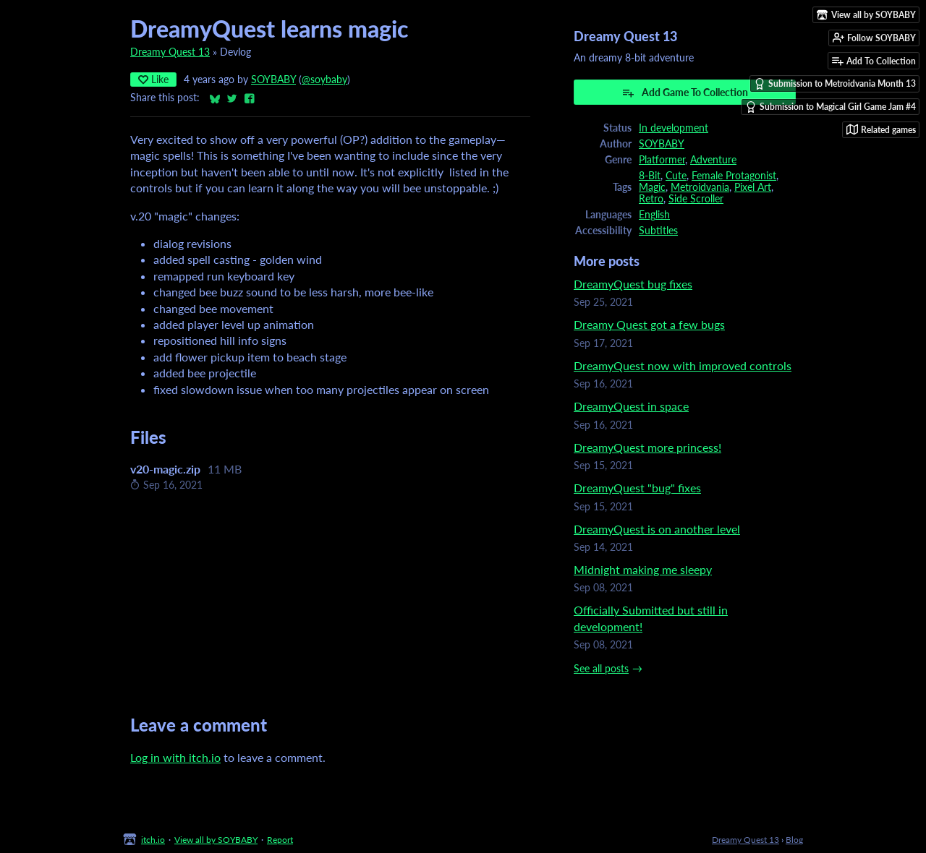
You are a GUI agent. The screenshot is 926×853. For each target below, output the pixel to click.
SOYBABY (273, 79)
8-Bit (649, 175)
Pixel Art (752, 187)
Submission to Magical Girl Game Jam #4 (830, 107)
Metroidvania (700, 187)
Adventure (713, 160)
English (654, 214)
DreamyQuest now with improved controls (682, 365)
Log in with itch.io (175, 757)
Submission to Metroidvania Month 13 (835, 84)
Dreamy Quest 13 (170, 52)
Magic (652, 187)
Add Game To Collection (684, 92)
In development (673, 128)
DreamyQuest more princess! (647, 447)
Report (280, 839)
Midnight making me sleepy (643, 569)
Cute (676, 175)
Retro (651, 199)
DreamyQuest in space (631, 406)
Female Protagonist (734, 175)
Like (153, 79)
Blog (794, 839)
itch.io (153, 839)
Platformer (662, 160)
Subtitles (658, 230)
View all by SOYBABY (216, 839)
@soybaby (324, 79)
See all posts (601, 668)
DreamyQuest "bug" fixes (637, 487)
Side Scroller (695, 199)
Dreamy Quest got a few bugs (649, 324)
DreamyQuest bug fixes (633, 284)
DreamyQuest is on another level (657, 529)
